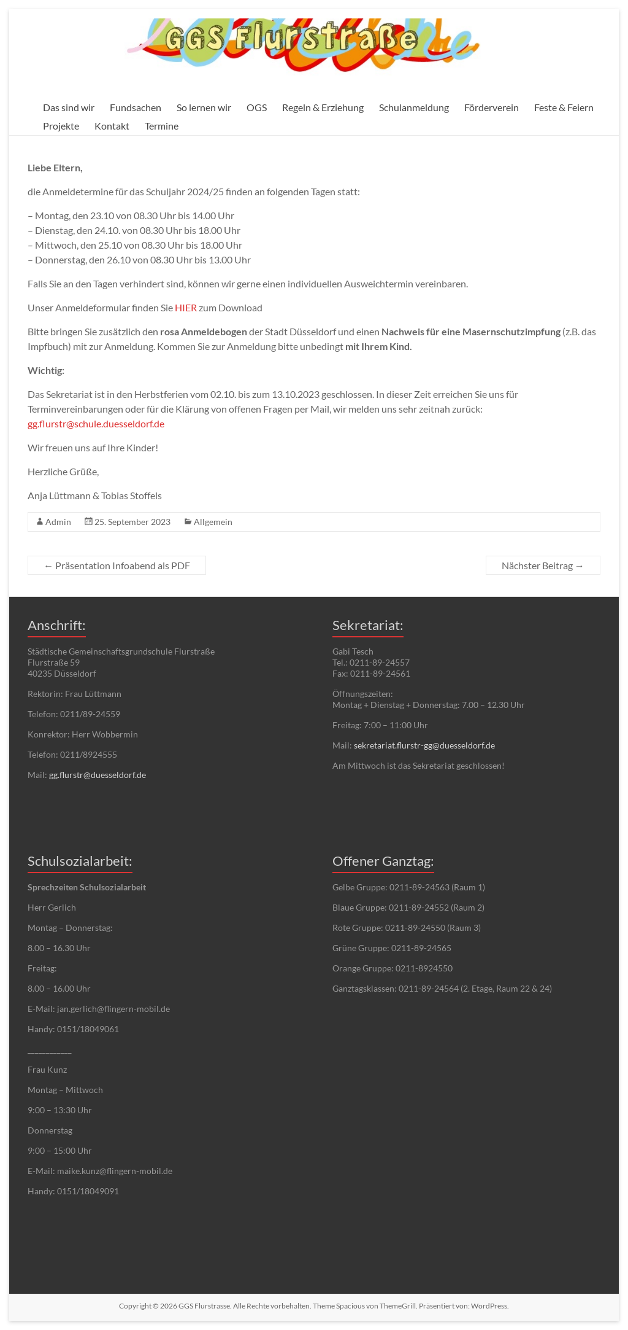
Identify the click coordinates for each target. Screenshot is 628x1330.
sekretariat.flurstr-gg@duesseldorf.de (424, 745)
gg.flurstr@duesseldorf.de (97, 774)
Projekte (61, 125)
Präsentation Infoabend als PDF (117, 565)
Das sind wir (68, 107)
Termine (161, 125)
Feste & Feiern (564, 107)
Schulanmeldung (414, 107)
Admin (58, 521)
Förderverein (491, 107)
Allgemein (213, 521)
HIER (186, 307)
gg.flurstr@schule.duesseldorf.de (96, 423)
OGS (257, 107)
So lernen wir (204, 107)
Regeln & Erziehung (323, 107)
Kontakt (111, 125)
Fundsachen (135, 107)
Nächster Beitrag (543, 565)
